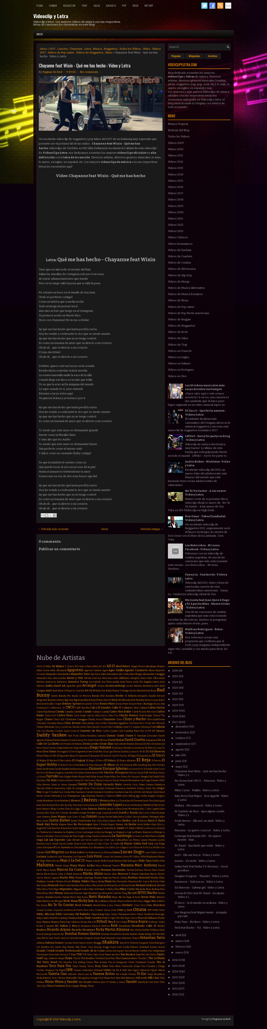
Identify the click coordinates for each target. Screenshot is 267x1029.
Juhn (115, 816)
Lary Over (104, 840)
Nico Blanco (102, 901)
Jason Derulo (43, 805)
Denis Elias (106, 743)
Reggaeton (69, 5)
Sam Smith (54, 938)
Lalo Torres (86, 840)
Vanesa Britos (104, 974)
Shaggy (97, 942)
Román (105, 934)
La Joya (97, 832)
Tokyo (75, 966)
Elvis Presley (158, 765)
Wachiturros (128, 977)
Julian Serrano (133, 816)
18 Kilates (58, 666)
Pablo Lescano (64, 914)
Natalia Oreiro (53, 897)
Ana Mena (107, 682)
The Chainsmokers (126, 958)
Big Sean (79, 699)
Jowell (115, 812)
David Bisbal (116, 739)
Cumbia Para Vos (134, 730)
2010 (175, 994)
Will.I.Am (153, 977)
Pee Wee (120, 918)
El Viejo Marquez (95, 765)
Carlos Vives (65, 715)
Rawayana (86, 926)
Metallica (75, 885)
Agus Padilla (116, 670)
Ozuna (139, 909)
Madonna (151, 856)
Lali (46, 839)
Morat (106, 893)
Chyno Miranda (45, 726)
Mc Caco (144, 881)
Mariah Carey (92, 869)
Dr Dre (71, 751)
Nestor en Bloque (53, 901)
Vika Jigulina (83, 978)
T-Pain (72, 954)
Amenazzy (51, 682)
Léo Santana (116, 856)
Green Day (150, 788)
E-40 (139, 751)
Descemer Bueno (124, 743)
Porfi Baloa (121, 922)
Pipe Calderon (73, 922)
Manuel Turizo (111, 865)
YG (107, 982)
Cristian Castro (62, 731)
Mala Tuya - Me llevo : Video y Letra (197, 921)
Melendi (53, 885)
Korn (70, 828)
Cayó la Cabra (93, 715)
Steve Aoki (54, 954)
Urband (98, 970)
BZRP (92, 690)
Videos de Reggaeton (89, 52)
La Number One (51, 836)
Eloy (150, 765)
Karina (143, 820)
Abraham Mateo (155, 666)
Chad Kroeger (145, 715)
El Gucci (158, 755)
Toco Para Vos (60, 966)
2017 (52, 48)
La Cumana (55, 832)
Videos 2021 (175, 218)
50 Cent (79, 666)
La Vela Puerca (149, 836)
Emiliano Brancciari (79, 769)
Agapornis (75, 670)
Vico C (55, 978)
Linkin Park (140, 843)
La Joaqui (87, 832)
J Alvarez (75, 800)
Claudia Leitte (79, 727)
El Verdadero (80, 765)
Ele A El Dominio (124, 765)
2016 (175, 960)
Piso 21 (92, 921)
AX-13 (111, 666)
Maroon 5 (124, 873)
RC (57, 925)
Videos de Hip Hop (180, 275)
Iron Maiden (61, 800)
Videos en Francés (180, 350)
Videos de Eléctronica (182, 268)
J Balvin (89, 800)
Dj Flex (149, 747)
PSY (149, 910)
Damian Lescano (147, 735)
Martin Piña (67, 877)
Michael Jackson (146, 885)
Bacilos (133, 690)
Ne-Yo (122, 897)
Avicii (156, 685)
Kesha (132, 824)
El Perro (100, 760)
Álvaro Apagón (72, 986)
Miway (59, 893)
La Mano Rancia (141, 832)
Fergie (144, 776)
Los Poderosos (92, 852)
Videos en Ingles (178, 357)
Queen (50, 925)
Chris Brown (72, 723)
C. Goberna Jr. (55, 707)
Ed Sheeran (157, 751)
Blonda (126, 699)
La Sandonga (122, 836)
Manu (99, 865)
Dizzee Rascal (138, 747)
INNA (118, 795)
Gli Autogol (77, 788)
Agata (105, 670)
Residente (125, 925)
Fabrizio (132, 772)
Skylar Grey (86, 947)
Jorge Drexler (88, 812)
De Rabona (77, 744)
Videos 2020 (176, 212)
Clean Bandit (92, 727)
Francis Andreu (65, 780)
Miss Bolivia (153, 889)
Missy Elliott (48, 893)
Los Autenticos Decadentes (72, 847)
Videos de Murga (178, 281)
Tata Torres (150, 954)
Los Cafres (110, 847)
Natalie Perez (69, 897)
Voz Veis (115, 977)
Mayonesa (133, 881)
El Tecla (61, 765)
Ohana (117, 905)
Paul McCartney (58, 917)
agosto (180, 749)
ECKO (146, 751)
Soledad (144, 946)
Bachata (111, 5)
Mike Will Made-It (98, 889)
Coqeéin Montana (141, 727)
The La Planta (156, 958)
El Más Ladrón (64, 760)
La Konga (106, 832)
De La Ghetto (51, 743)
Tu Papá (60, 970)
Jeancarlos (94, 805)
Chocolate (41, 723)
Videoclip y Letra (50, 16)
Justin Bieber (59, 820)
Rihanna (123, 929)
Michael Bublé (128, 885)
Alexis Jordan (59, 678)
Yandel (131, 982)
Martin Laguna (51, 877)
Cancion (62, 48)
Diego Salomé (100, 747)
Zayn (44, 986)
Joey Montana (131, 808)
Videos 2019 (175, 206)
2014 (175, 971)
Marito (47, 874)
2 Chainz (69, 666)
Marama (127, 865)
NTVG (142, 893)
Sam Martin (42, 938)
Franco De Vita (81, 780)
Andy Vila (138, 682)
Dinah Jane (117, 747)
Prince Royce (138, 922)
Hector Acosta (43, 796)
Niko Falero (158, 901)
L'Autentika (108, 828)
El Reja (143, 760)
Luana (116, 852)
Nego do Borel (133, 897)
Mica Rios (86, 885)
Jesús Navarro (43, 808)
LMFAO (139, 828)
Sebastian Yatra (152, 938)
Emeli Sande (43, 769)
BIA (82, 690)
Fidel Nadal (153, 776)
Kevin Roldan (144, 824)
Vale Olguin (134, 970)
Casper (82, 715)
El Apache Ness (66, 755)
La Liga (127, 832)
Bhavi (61, 700)
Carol (76, 715)
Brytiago (148, 703)
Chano (48, 719)
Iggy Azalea (141, 796)
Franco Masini (96, 780)
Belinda (132, 695)
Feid (87, 776)
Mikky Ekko (113, 889)
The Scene (100, 962)
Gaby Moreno (43, 784)
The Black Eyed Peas (105, 958)
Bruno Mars (107, 703)
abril (178, 935)
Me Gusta (42, 885)
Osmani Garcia (102, 910)
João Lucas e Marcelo (149, 812)
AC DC (102, 666)
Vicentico (159, 974)
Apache (70, 685)
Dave (105, 740)
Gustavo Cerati (84, 792)
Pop (124, 5)
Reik (114, 926)
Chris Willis (101, 723)
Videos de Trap (177, 344)
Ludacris (52, 856)
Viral (100, 978)
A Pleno (88, 666)
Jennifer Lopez (111, 805)
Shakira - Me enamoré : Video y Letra (198, 805)
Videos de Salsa (178, 338)
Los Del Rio (154, 847)
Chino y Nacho (134, 719)
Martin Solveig (119, 877)
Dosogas (62, 751)
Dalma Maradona (88, 735)
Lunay (106, 856)
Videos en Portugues (181, 369)
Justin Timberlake (81, 820)
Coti (38, 731)
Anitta (49, 685)
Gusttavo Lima (121, 792)
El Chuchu (122, 755)
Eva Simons (79, 772)
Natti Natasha (100, 897)
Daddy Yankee (52, 735)
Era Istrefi (133, 769)
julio (178, 755)
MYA (143, 856)
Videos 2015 (175, 180)
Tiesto (131, 962)
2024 (175, 682)
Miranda (140, 889)
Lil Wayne (126, 843)
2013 (175, 977)
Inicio (40, 34)
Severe (89, 943)
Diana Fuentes (49, 747)
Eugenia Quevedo (64, 772)
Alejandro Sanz (80, 673)
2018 (175, 716)
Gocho (100, 788)
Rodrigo (48, 934)
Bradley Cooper (54, 703)
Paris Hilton (137, 914)
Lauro (48, 843)
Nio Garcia (42, 905)
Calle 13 (117, 707)
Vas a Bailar (122, 974)
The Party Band (47, 962)
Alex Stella (123, 674)
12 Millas (47, 666)
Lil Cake (98, 843)
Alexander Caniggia (154, 674)
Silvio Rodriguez (157, 943)
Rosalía (125, 934)
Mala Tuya (145, 860)
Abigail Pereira (138, 666)
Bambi (54, 695)
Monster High (81, 893)
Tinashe (151, 962)
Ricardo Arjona (59, 929)
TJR (85, 954)
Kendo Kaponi (108, 824)
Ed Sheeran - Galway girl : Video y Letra (199, 887)
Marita (40, 874)
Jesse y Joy (151, 804)
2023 (175, 687)
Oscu (91, 910)
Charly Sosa (95, 719)
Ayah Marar (58, 690)
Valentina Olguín (148, 970)
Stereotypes (42, 954)
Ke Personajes (83, 824)
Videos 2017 (175, 193)
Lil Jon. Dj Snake (111, 843)
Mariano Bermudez (113, 869)
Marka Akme (93, 874)
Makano (118, 860)
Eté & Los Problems (46, 772)
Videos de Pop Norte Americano (188, 313)
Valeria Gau (57, 974)
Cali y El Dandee (100, 707)
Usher (107, 970)
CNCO (69, 707)
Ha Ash (141, 792)
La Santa (136, 836)
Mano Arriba (86, 865)
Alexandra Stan (44, 678)
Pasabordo (149, 914)
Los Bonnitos (97, 847)
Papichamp (98, 914)
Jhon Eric (70, 808)
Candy (105, 711)
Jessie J (161, 805)
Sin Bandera (43, 947)
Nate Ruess (82, 897)
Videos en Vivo (177, 376)
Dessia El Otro (143, 743)
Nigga (147, 901)
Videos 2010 (175, 149)
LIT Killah (130, 828)
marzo (179, 941)
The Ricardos (65, 962)
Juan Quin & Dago (76, 816)
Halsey (149, 792)
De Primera (65, 744)
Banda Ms (65, 695)
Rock (135, 5)
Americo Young (78, 681)
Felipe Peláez (110, 776)
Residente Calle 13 (144, 925)
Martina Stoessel (139, 877)
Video (146, 48)
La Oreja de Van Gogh (71, 836)
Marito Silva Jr (58, 874)
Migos (56, 889)
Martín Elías (158, 877)
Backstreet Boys (146, 690)
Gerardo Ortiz (130, 784)
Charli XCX (58, 719)
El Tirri (69, 765)
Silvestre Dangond (139, 943)
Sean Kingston (86, 938)
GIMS (162, 780)
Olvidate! (127, 905)
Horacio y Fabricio (105, 796)
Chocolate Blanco (55, 723)
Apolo (79, 685)
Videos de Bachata (179, 250)
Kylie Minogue (95, 828)
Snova (113, 947)
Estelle (149, 769)
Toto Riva (114, 966)
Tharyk (77, 958)
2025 (175, 676)
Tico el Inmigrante (117, 962)
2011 (175, 988)
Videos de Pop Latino (61, 52)
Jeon (125, 805)
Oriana (40, 910)
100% (39, 666)
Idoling (131, 796)
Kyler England (80, 828)
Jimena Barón (97, 808)
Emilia (65, 768)
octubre (180, 738)
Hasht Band (159, 792)
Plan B (112, 921)
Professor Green (157, 922)
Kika (54, 828)
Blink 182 (117, 699)
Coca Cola (105, 726)
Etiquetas (194, 56)
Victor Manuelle (67, 977)
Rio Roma (136, 929)
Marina (147, 870)
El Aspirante (82, 755)
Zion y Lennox (56, 985)
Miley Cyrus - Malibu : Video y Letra (197, 790)
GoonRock (131, 788)
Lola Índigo (159, 843)
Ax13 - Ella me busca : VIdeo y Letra (197, 855)
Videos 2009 (176, 142)
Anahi (115, 681)
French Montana (129, 780)
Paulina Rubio (76, 917)
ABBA (95, 666)
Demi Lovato (91, 743)
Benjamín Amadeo (147, 695)
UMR (69, 970)
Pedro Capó (109, 917)
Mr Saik (114, 893)
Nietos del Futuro (135, 901)
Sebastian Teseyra (130, 938)
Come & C (127, 727)
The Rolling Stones (83, 962)
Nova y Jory (107, 905)
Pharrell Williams (147, 917)
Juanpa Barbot (105, 816)
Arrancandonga (115, 685)
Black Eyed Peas (93, 699)
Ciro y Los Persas (63, 727)
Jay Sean (73, 805)
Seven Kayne (79, 943)
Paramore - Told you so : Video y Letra (199, 881)
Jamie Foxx (148, 800)
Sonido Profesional (67, 950)
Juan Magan (58, 816)
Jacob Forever (135, 800)
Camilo (87, 711)
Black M (107, 700)
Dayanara (151, 740)
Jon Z (58, 812)
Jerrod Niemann (135, 805)
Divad (126, 747)
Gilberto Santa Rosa (55, 788)
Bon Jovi (41, 703)
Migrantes (66, 889)
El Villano (109, 764)
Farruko (52, 776)
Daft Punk (73, 735)
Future (155, 780)
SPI (153, 934)
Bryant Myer (122, 703)
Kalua (106, 820)
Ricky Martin (106, 929)
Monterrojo (95, 893)
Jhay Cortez (58, 808)
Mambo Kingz (62, 865)
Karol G (152, 820)
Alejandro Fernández (58, 674)
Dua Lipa (108, 751)
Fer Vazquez (134, 776)
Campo (96, 711)
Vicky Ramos (44, 977)
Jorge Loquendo (104, 812)
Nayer (115, 897)
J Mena (102, 800)
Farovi (43, 776)
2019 (175, 710)
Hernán (90, 795)
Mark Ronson (74, 873)
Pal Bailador (83, 914)
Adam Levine (43, 670)
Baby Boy (100, 690)
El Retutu (156, 760)
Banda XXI (98, 695)
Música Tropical (178, 123)
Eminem (95, 768)
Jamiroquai (159, 800)
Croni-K (75, 731)
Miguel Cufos (81, 889)
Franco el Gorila (111, 780)
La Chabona (42, 832)
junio (178, 761)
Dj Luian (157, 747)
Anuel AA (59, 685)
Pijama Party (58, 921)
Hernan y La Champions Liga (68, 795)
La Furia (77, 832)
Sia (121, 942)
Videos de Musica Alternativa (186, 287)
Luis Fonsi (94, 856)
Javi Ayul (65, 805)
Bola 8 (162, 700)
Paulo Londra (93, 917)
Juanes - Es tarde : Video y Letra (195, 860)
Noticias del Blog (178, 130)
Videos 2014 (175, 174)
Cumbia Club (116, 731)
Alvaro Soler (146, 678)
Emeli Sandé (55, 769)
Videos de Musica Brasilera (185, 294)
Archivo (212, 56)
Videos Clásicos (178, 237)
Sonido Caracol (157, 947)
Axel (49, 690)
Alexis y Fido (75, 677)
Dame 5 (131, 735)
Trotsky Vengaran (46, 970)
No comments (89, 72)
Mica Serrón (99, 885)
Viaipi (150, 974)
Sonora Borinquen (114, 950)
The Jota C (143, 958)
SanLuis (65, 938)
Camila (59, 711)
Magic (42, 860)
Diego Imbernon (65, 747)
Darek (91, 740)
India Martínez (45, 800)
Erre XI (142, 769)
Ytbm (162, 982)
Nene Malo (148, 896)
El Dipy (132, 755)
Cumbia (53, 5)
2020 (175, 705)
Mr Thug (122, 893)
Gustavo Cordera (103, 792)
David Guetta (135, 740)
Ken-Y (96, 824)
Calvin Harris (156, 707)
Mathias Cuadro (46, 881)
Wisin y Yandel (66, 982)
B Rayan (68, 690)
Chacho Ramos (128, 715)
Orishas (48, 910)
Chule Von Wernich (155, 723)
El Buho (105, 755)
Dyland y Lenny (129, 751)
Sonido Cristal (45, 950)
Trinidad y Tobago (155, 966)
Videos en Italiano (179, 363)
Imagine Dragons (156, 796)
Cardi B (136, 711)
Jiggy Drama (81, 808)
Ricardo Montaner (83, 929)
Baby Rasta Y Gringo (117, 690)
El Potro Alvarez (126, 760)
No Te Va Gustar (61, 905)
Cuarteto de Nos (91, 730)
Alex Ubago (135, 674)
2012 (175, 983)
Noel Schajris (83, 905)
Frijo (142, 780)
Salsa (96, 5)
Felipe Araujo (97, 776)
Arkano (101, 685)
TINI (79, 954)
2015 (175, 965)
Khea (153, 824)
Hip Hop (149, 5)
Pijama (46, 921)
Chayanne (76, 48)
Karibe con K (130, 820)
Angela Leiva (151, 681)
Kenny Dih (122, 824)
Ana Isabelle (95, 682)
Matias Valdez (81, 881)
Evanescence (92, 772)
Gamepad (72, 784)
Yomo (156, 982)
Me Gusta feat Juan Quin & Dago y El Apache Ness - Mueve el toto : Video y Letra (207, 603)
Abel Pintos (123, 666)
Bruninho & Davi (90, 703)
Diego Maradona (81, 747)
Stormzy (63, 954)
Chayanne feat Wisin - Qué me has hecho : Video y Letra (84, 65)
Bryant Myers (136, 703)
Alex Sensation (109, 674)
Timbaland (140, 962)
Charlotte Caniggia (76, 719)
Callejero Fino (130, 707)
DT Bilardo (158, 730)
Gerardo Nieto (112, 784)
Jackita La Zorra (117, 800)
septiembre (183, 743)
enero (179, 952)
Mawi (108, 881)
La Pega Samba (91, 836)
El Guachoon (144, 755)
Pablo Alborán (46, 914)
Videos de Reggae (179, 319)
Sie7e (126, 943)
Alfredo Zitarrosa (92, 678)
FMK (100, 772)
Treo (143, 966)
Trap (84, 5)
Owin (113, 910)
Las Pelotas (134, 840)
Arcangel (89, 685)
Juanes (91, 816)
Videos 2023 (175, 231)
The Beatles (87, 958)
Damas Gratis (115, 735)
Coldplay (117, 726)
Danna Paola (52, 740)
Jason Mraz (54, 805)
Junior (46, 820)
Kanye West (116, 820)
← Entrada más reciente (53, 529)
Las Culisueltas (119, 839)
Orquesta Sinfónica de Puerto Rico (70, 910)
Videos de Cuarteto (180, 256)
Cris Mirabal (47, 731)
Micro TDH (47, 889)
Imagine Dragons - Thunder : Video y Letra (202, 876)
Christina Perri (136, 723)
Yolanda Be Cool (145, 982)
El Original (78, 760)
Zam (39, 986)
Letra (87, 48)
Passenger (160, 914)
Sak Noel (160, 934)
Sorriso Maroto (132, 950)
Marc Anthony (146, 865)
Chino (119, 719)
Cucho (106, 731)
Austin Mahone (134, 685)
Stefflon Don (146, 950)
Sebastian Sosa (113, 938)
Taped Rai (140, 954)
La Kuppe (118, 832)
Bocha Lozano (151, 700)
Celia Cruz (113, 715)
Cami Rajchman (46, 711)
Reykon (41, 929)
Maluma (45, 865)
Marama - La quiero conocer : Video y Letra (202, 830)
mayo (179, 766)
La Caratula (159, 828)
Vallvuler (72, 974)
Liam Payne (87, 843)
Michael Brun (114, 885)
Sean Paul (99, 937)
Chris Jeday (87, 723)
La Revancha (105, 836)
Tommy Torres (86, 966)
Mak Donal (107, 860)
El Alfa (53, 755)
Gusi (60, 792)
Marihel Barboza (135, 870)
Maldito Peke (158, 860)
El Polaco (110, 760)
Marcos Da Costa (70, 870)
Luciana (41, 856)
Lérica (126, 856)
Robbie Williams (151, 930)
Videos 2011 (175, 155)
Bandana (110, 695)
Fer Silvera (122, 776)
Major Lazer (93, 860)
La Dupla (68, 832)
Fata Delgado (65, 776)
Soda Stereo (130, 946)
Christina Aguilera (118, 723)
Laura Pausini (149, 839)
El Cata (112, 755)
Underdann (87, 970)
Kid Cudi (47, 828)
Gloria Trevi (90, 788)
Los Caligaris (122, 847)
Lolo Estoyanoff (46, 847)
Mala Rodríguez (130, 860)
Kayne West (66, 824)
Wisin (108, 52)
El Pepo (90, 760)
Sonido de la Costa (92, 950)
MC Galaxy (134, 856)
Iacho (125, 796)
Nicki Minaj (70, 900)
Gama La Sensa (59, 784)
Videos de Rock (178, 331)
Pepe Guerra (131, 918)
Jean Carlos (83, 805)
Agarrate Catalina (93, 670)
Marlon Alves (110, 874)
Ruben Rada (137, 934)
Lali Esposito (57, 839)
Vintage (94, 978)
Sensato (68, 943)
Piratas (84, 922)
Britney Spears (72, 703)
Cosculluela (157, 726)
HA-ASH (133, 792)
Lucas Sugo (132, 851)
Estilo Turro (159, 769)
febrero (180, 946)
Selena (40, 942)
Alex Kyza (95, 674)
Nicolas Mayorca (118, 901)
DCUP (148, 731)
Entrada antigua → (152, 529)
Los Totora (105, 852)
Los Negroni (54, 852)
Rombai (71, 934)
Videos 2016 (175, 187)
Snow (119, 947)
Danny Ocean (68, 740)
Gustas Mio (69, 792)
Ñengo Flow (87, 985)
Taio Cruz (98, 954)
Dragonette (80, 751)
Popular (176, 56)
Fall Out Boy (151, 772)
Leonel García (58, 843)
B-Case (76, 690)
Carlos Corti (51, 715)
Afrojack (61, 670)
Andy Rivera (126, 682)
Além (155, 678)
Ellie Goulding (140, 765)
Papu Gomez (111, 914)
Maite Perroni (53, 860)
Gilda (68, 788)
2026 (175, 670)
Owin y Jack (124, 909)
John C (143, 808)
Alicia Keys (107, 678)
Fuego (147, 780)
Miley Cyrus (127, 889)
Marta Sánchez (140, 873)
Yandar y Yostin (117, 982)
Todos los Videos (130, 48)
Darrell (98, 740)
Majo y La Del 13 (72, 860)
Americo (62, 681)
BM (87, 690)
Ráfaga (148, 934)
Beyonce (53, 699)
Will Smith (141, 977)
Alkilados (124, 678)
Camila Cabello (74, 711)
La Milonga (156, 832)
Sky (77, 946)
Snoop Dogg (101, 946)
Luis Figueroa (79, 856)
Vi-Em (141, 974)
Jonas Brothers (70, 812)
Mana (73, 865)
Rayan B (96, 926)
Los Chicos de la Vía (139, 847)
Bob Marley (137, 699)
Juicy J (121, 816)
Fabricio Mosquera (116, 772)
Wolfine (96, 982)
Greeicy (141, 788)
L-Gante (119, 828)
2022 (175, 693)
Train (137, 966)
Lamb (95, 840)
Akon (152, 670)
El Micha (52, 760)
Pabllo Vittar (158, 910)
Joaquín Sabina (114, 808)
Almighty (135, 678)
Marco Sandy (49, 870)
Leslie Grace (73, 843)
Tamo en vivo (112, 954)
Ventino (132, 974)
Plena (40, 5)
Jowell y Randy (128, 812)
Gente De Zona (90, 784)
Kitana (64, 828)
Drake (89, 751)
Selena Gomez (54, 942)
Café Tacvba (82, 707)
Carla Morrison (148, 711)
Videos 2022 (175, 224)
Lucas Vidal (150, 852)
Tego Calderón (50, 958)
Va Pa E (116, 970)
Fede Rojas (78, 776)
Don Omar (49, 751)
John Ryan (50, 812)
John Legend (153, 808)
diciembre (182, 726)
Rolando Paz (58, 934)
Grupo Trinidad (50, 792)
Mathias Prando (63, 881)
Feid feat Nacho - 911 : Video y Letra (197, 927)
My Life (132, 893)
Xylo (103, 982)
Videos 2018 (175, 199)
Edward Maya (43, 755)
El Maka (41, 760)
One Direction (155, 905)
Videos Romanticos (180, 243)
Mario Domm (158, 870)
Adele (52, 670)
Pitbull (102, 922)
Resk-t (161, 925)
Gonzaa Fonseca (115, 788)
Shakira (110, 942)
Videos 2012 (175, 161)
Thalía (68, 958)
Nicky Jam (86, 901)
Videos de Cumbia (179, 262)
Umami (77, 970)
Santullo (74, 938)
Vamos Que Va (85, 974)
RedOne (106, 926)
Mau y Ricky (97, 881)
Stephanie (159, 950)
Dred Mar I (98, 751)
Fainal (140, 772)
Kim (58, 828)
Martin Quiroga (84, 877)
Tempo (61, 958)
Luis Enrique (65, 856)
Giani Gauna (146, 784)
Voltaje (106, 978)
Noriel (97, 905)
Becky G (121, 695)
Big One (68, 699)
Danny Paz (82, 740)
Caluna (143, 707)
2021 (175, 699)
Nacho (152, 893)
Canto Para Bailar (120, 711)
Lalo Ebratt (73, 839)
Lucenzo (160, 852)
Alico (115, 678)
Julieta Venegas (150, 816)
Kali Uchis (97, 820)
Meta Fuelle (65, 885)
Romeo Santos (89, 934)
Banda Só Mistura (81, 695)
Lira (150, 843)
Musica (97, 48)
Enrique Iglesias (115, 768)
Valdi (124, 970)
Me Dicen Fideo (157, 881)
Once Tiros (140, 905)
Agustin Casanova (136, 670)
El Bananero (94, 755)
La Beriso (148, 828)
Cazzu (104, 715)
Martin (153, 874)
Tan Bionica (127, 954)
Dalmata (102, 735)
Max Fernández (120, 881)
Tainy (90, 954)
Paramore (125, 914)
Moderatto (69, 893)
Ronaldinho (116, 934)
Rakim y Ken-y (70, 925)
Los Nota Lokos (74, 852)
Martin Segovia (103, 877)
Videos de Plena (178, 300)
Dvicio (117, 751)
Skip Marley (68, 947)
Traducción (127, 966)
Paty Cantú (43, 917)
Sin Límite (55, 947)
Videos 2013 (175, 168)
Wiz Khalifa (85, 982)
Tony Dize (101, 966)
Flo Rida (52, 780)
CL (63, 707)
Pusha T (41, 926)
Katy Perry (51, 824)
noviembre (182, 732)
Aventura (148, 685)
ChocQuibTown (156, 719)
